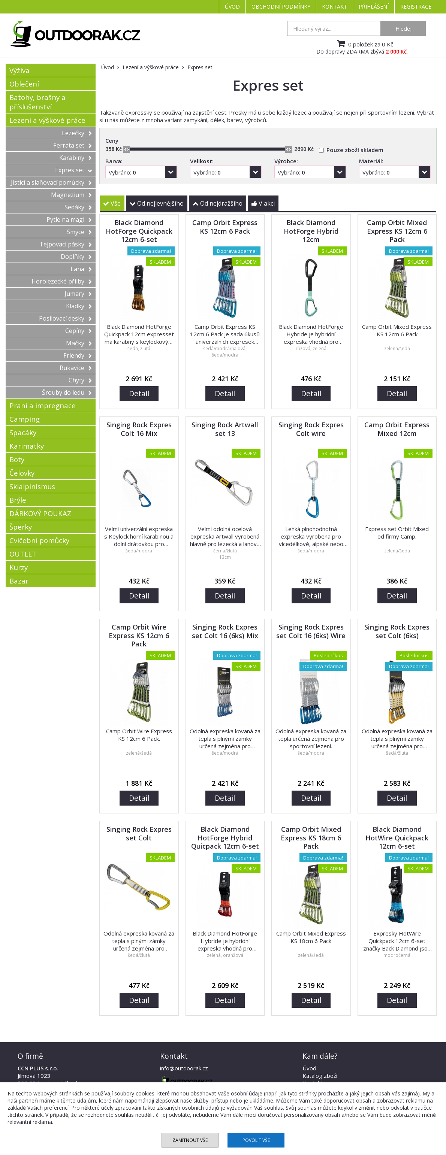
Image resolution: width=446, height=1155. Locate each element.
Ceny (111, 140)
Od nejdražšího (217, 203)
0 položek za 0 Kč (364, 43)
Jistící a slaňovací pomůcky (51, 182)
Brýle (17, 499)
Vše (112, 203)
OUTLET (22, 553)
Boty (16, 459)
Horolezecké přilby (61, 281)
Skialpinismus (32, 486)
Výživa (19, 70)
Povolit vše (256, 1140)
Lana (81, 269)
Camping (24, 419)
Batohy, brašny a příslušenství (37, 102)
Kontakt (334, 6)
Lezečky (77, 133)
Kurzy (18, 567)
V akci (263, 203)
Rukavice (76, 368)
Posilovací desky (65, 318)
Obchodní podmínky (280, 6)
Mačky (79, 343)
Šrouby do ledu (67, 392)
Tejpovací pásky (65, 244)
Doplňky (76, 256)
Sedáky (78, 207)
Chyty (80, 380)
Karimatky (26, 446)
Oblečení (24, 83)
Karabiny (75, 158)
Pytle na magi (69, 219)
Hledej (403, 28)
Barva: (114, 161)
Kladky (79, 306)
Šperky (20, 526)
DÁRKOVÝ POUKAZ (40, 513)
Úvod (232, 6)
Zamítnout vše (190, 1140)
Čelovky (21, 473)
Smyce (79, 232)
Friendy (77, 355)
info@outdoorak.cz (184, 1068)
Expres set (73, 170)
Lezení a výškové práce (47, 120)
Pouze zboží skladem (354, 150)
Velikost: (202, 161)
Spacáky (22, 432)
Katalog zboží (319, 1075)
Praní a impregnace (42, 405)
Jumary (78, 293)
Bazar (18, 580)
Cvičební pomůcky (39, 540)
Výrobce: (286, 161)
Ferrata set (72, 145)
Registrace (415, 6)
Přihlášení (374, 6)
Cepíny (78, 331)
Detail (139, 393)
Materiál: (371, 161)
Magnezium (71, 195)
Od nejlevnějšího (157, 203)
